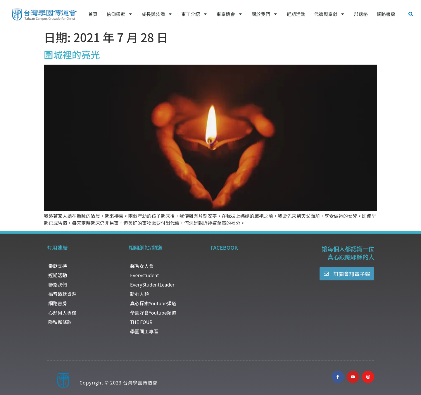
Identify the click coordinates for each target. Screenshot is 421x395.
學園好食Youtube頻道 (153, 312)
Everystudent (144, 275)
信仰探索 (119, 14)
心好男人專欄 (62, 312)
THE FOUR (141, 321)
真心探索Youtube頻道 (153, 303)
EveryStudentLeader (152, 284)
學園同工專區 (144, 331)
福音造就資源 (62, 293)
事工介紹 (194, 14)
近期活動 (296, 14)
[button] (411, 14)
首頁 (93, 14)
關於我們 (264, 14)
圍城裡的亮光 (72, 54)
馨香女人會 (141, 265)
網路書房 (386, 14)
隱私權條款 (60, 321)
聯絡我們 (57, 284)
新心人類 (139, 293)
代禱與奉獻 (329, 14)
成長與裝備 (157, 14)
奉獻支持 (57, 265)
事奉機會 (229, 14)
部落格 (361, 14)
